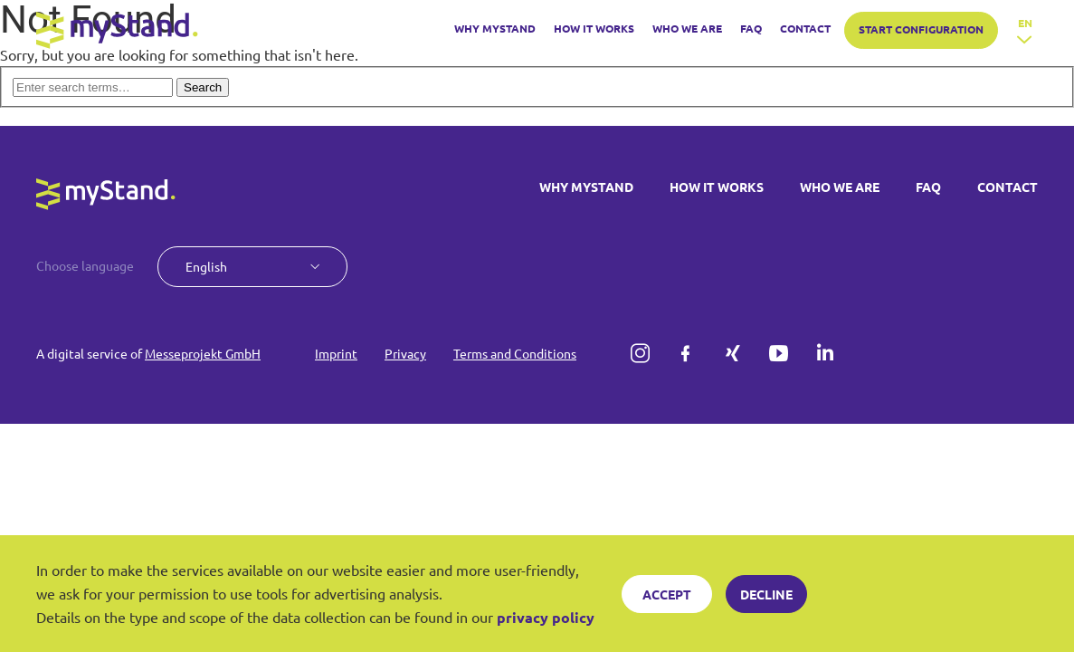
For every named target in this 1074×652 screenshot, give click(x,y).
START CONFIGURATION (921, 29)
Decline (766, 594)
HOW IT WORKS (594, 28)
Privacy (405, 353)
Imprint (336, 353)
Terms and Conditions (514, 353)
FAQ (751, 28)
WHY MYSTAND (495, 28)
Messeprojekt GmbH (203, 353)
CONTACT (805, 28)
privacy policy (545, 617)
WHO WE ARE (687, 28)
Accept (666, 594)
